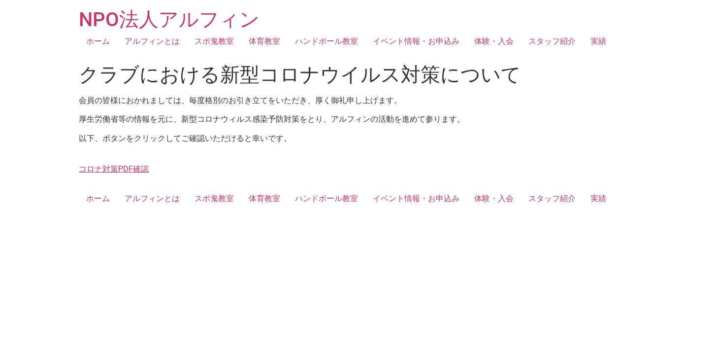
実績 (598, 41)
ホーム (98, 41)
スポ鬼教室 (214, 41)
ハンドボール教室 (326, 41)
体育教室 (264, 41)
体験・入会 (494, 41)
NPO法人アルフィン (169, 19)
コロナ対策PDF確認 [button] (114, 169)
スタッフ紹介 (552, 41)
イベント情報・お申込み (416, 41)
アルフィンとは (152, 41)
